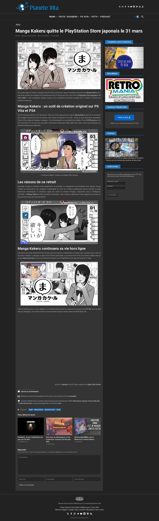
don (59, 403)
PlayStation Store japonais (88, 95)
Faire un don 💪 (124, 117)
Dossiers (73, 16)
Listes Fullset (75, 507)
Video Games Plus (25, 403)
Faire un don (99, 510)
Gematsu (64, 384)
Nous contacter (80, 510)
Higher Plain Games (94, 384)
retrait (58, 409)
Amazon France (87, 401)
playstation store (50, 409)
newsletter (72, 396)
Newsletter (90, 510)
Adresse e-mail (113, 181)
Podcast (105, 16)
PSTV (95, 16)
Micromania (77, 401)
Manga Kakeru (38, 409)
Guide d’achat (65, 507)
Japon (31, 409)
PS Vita (85, 16)
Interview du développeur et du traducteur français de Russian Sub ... (58, 439)
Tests (61, 16)
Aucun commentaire (30, 36)
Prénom (110, 186)
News (53, 16)
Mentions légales (61, 510)
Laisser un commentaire (30, 391)
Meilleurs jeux (85, 507)
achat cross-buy (28, 258)
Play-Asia (96, 401)
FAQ (97, 507)
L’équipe (71, 510)
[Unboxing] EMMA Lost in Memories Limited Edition (84, 438)
